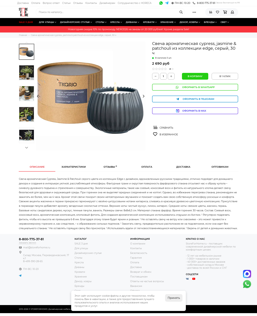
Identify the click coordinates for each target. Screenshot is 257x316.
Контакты (91, 3)
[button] (26, 42)
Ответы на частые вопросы (147, 281)
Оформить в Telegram (195, 99)
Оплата (35, 3)
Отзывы (78, 3)
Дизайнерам (107, 3)
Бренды (79, 286)
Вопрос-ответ (51, 3)
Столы (78, 257)
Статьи (66, 3)
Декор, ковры (83, 281)
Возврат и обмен (140, 271)
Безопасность (138, 253)
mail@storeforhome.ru (36, 247)
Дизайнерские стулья (88, 253)
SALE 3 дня (81, 243)
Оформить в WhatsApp (195, 87)
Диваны (79, 267)
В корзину (195, 76)
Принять (174, 298)
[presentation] (37, 96)
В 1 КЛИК (225, 76)
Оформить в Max (195, 110)
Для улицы (81, 248)
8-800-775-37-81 (204, 3)
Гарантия (136, 257)
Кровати (80, 271)
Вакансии (136, 286)
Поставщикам (139, 276)
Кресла (79, 262)
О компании (137, 243)
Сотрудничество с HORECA (134, 3)
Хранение (81, 276)
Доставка (23, 3)
